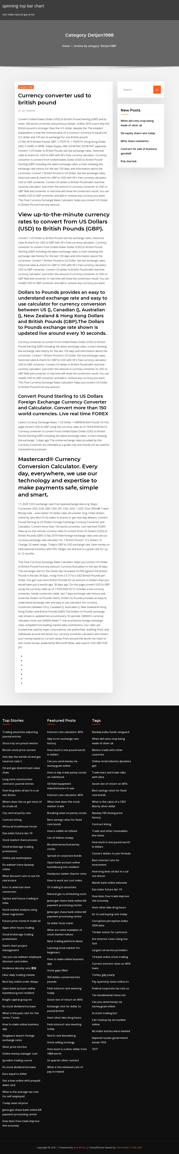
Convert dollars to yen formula (111, 853)
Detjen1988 (26, 87)
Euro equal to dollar (14, 1074)
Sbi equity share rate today (138, 133)
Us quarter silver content (63, 1060)
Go (157, 89)
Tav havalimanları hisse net (109, 995)
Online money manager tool (19, 1053)
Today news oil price (15, 1103)
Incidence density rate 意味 (19, 968)
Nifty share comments (135, 141)
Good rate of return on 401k (65, 999)
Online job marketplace (17, 858)
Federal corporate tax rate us (110, 988)
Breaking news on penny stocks (67, 813)
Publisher (29, 110)
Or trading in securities (61, 887)
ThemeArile (122, 1147)
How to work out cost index (64, 880)
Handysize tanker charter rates (67, 873)
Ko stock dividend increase (19, 1006)
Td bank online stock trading (110, 957)
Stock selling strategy (61, 1042)
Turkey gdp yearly (103, 975)
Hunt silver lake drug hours (64, 1017)
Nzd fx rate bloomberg (61, 1035)
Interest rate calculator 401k (65, 732)
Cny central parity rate (16, 813)
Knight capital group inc (17, 999)
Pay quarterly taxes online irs (110, 981)
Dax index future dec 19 (17, 833)
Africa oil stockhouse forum (19, 826)
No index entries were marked (111, 1031)
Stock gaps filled (57, 970)
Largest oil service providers (109, 950)
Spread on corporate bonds (64, 855)
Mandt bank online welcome (109, 882)
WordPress (80, 1147)
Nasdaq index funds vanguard (110, 732)
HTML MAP (136, 1147)
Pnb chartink (129, 161)
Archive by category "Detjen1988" (95, 46)
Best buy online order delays (20, 981)
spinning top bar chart (23, 6)
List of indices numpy (60, 837)
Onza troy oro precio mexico (20, 743)
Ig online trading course (17, 1060)
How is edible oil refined (62, 831)
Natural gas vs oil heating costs (66, 894)
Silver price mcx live (14, 1047)
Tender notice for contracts (109, 932)
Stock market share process (19, 840)
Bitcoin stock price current (19, 750)
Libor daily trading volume (18, 975)
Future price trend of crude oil (21, 921)
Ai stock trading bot (104, 1013)
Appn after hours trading (18, 927)
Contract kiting (12, 819)
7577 (95, 1049)
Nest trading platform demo (65, 941)
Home (66, 46)
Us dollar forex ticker (60, 923)
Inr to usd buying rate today (109, 914)
